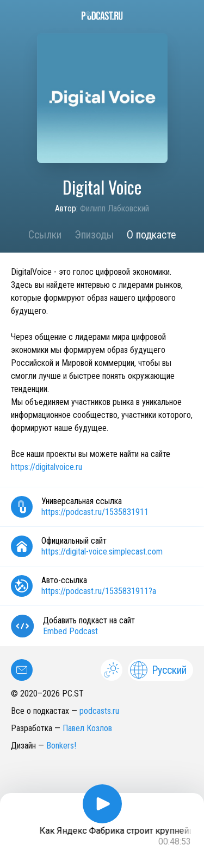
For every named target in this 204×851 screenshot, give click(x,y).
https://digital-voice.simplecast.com (102, 551)
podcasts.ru (99, 711)
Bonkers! (61, 745)
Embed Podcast (70, 631)
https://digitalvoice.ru (46, 467)
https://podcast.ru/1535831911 (95, 512)
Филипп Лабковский (114, 208)
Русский (158, 670)
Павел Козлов (87, 728)
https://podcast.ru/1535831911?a (98, 591)
